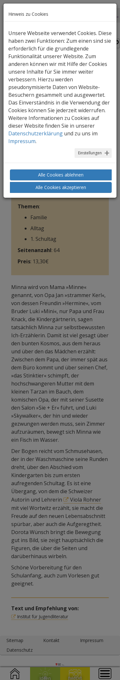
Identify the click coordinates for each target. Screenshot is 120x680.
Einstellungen (90, 153)
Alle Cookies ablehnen (61, 175)
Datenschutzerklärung (35, 133)
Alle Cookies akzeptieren (61, 187)
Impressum (22, 141)
